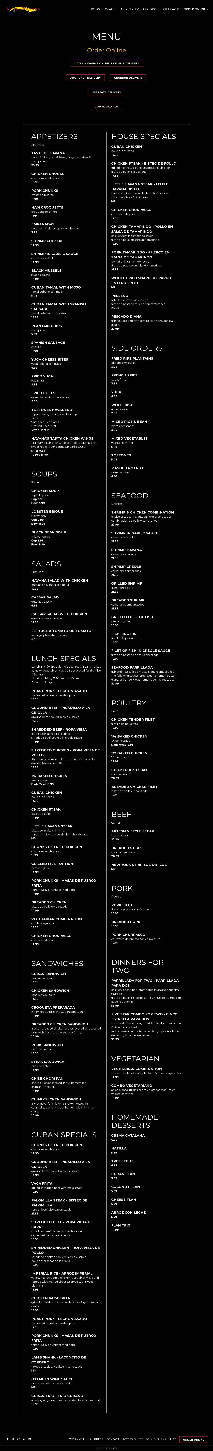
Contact (112, 1439)
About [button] (155, 9)
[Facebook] (7, 1438)
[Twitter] (13, 1438)
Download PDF (106, 106)
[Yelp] (24, 1438)
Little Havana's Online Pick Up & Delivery (106, 63)
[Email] (30, 1438)
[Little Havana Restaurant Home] (23, 9)
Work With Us (80, 1439)
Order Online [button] (193, 1439)
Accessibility (132, 1439)
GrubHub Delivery (128, 77)
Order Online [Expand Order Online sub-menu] (195, 9)
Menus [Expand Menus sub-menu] (126, 9)
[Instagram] (18, 1438)
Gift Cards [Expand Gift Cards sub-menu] (172, 9)
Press (98, 1439)
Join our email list (161, 1439)
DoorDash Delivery (85, 77)
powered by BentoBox (106, 1448)
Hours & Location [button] (104, 9)
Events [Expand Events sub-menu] (141, 9)
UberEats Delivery (106, 92)
